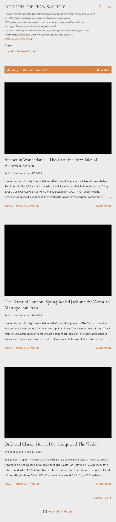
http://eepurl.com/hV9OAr (18, 38)
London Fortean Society (34, 7)
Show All (102, 70)
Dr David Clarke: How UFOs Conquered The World (50, 444)
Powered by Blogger (58, 511)
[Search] (100, 6)
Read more (104, 205)
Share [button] (8, 205)
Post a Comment (28, 205)
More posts (103, 497)
